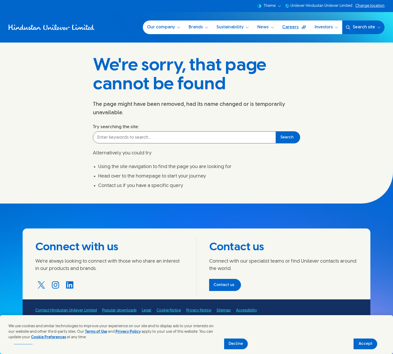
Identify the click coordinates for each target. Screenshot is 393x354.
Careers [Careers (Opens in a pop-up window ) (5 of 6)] (296, 29)
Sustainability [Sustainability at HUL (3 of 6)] (232, 27)
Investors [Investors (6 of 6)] (326, 27)
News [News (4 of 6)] (265, 27)
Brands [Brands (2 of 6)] (198, 27)
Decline (236, 344)
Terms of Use (96, 332)
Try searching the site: (116, 126)
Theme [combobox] (269, 6)
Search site (362, 27)
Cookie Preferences (48, 337)
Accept (365, 344)
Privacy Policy (128, 332)
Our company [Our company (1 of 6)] (163, 27)
